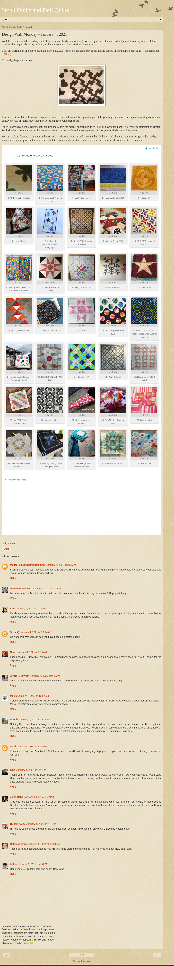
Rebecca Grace (19, 816)
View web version (81, 933)
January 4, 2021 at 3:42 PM (39, 769)
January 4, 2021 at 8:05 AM (35, 604)
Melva (13, 668)
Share (6, 521)
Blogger (88, 962)
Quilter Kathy (17, 796)
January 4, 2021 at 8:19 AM (32, 624)
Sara (12, 742)
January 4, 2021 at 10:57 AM (33, 668)
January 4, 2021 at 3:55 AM (61, 537)
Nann (13, 624)
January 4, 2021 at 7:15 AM (31, 581)
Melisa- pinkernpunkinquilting (27, 537)
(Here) (7, 54)
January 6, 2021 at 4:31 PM (33, 836)
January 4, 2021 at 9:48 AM (45, 648)
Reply (13, 550)
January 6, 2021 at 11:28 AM (44, 816)
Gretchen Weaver (20, 561)
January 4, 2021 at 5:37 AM (46, 561)
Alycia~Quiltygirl (19, 648)
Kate (12, 581)
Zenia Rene (16, 769)
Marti (13, 719)
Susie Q (14, 604)
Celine (13, 836)
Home (81, 927)
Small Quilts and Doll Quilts (35, 10)
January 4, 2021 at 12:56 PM (32, 719)
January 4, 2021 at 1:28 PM (31, 742)
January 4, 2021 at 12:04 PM (34, 692)
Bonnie (14, 692)
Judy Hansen (25, 945)
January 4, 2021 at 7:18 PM (41, 796)
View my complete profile (28, 950)
